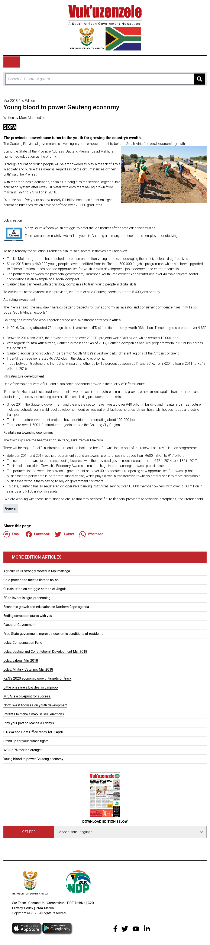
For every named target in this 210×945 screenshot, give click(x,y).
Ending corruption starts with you (27, 616)
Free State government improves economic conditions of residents (53, 634)
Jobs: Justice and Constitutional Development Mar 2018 (45, 652)
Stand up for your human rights (26, 741)
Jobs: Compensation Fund (22, 643)
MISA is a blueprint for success (27, 696)
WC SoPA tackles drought (22, 750)
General (10, 508)
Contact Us (36, 903)
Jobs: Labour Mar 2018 (20, 660)
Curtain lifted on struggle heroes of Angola (35, 589)
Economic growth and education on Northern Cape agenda (46, 607)
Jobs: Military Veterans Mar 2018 (28, 669)
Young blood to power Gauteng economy (33, 759)
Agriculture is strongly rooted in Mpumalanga (36, 571)
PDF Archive (76, 903)
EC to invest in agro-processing (26, 598)
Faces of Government (19, 625)
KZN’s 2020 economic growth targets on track (37, 678)
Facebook (38, 534)
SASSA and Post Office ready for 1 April (33, 732)
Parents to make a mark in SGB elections (33, 714)
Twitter (64, 534)
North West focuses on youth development (35, 705)
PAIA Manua (45, 908)
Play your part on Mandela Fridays (28, 723)
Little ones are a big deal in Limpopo (30, 687)
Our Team (19, 903)
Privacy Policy (22, 908)
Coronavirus (56, 903)
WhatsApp (91, 534)
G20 (91, 903)
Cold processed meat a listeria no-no (31, 580)
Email (11, 534)
